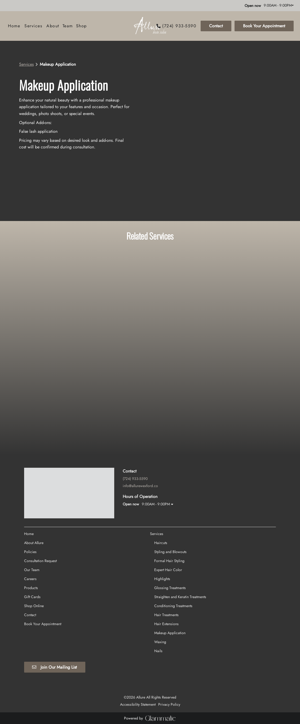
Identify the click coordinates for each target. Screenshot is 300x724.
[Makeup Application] (170, 588)
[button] (196, 26)
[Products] (31, 543)
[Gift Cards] (32, 552)
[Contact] (216, 26)
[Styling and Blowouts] (170, 507)
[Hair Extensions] (166, 579)
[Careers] (30, 534)
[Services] (33, 26)
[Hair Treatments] (166, 570)
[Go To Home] (150, 26)
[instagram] (16, 5)
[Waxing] (160, 598)
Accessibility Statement (138, 660)
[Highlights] (162, 534)
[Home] (14, 26)
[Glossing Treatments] (170, 543)
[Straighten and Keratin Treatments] (180, 552)
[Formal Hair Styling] (169, 516)
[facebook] (9, 5)
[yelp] (26, 5)
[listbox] (53, 26)
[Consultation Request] (40, 516)
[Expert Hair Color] (168, 525)
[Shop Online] (34, 561)
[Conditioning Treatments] (173, 561)
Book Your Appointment (264, 26)
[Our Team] (31, 525)
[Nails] (158, 607)
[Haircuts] (160, 498)
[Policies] (30, 507)
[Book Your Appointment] (263, 26)
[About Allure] (33, 498)
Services (26, 64)
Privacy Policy (169, 660)
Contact (216, 26)
